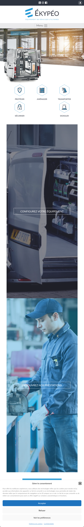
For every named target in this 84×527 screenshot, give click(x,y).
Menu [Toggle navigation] (42, 26)
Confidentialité (49, 524)
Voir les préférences (42, 517)
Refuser (42, 510)
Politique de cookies (35, 524)
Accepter (42, 503)
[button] (80, 483)
